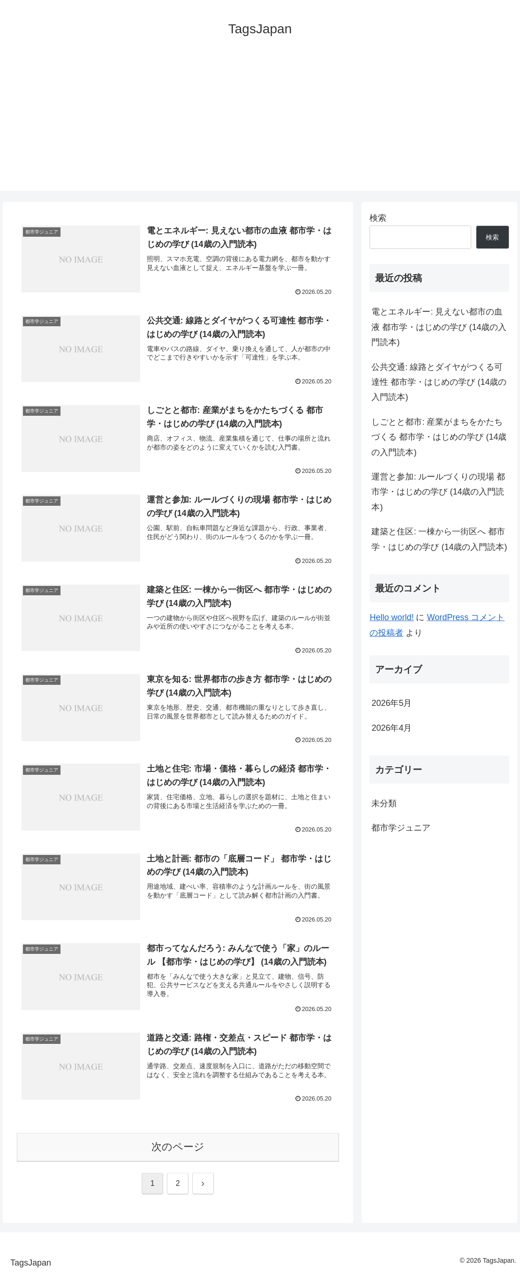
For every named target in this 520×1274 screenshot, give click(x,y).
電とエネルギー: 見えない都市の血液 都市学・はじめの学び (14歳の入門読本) (438, 327)
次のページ (177, 1147)
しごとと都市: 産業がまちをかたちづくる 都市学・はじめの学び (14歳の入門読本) (438, 437)
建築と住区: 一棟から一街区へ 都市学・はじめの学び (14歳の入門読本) (439, 539)
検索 (377, 218)
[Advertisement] (260, 125)
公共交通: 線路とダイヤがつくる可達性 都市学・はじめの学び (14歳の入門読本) (438, 382)
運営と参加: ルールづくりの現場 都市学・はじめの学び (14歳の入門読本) (438, 492)
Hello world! (391, 617)
